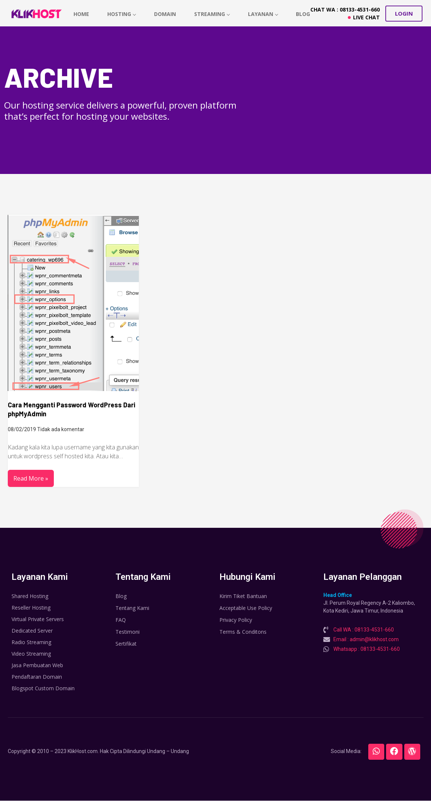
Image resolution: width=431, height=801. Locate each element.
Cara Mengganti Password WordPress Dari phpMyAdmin (71, 409)
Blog (304, 13)
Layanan (264, 13)
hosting (122, 13)
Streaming (213, 13)
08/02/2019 (22, 429)
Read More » (30, 478)
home (81, 13)
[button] (403, 14)
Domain (165, 13)
